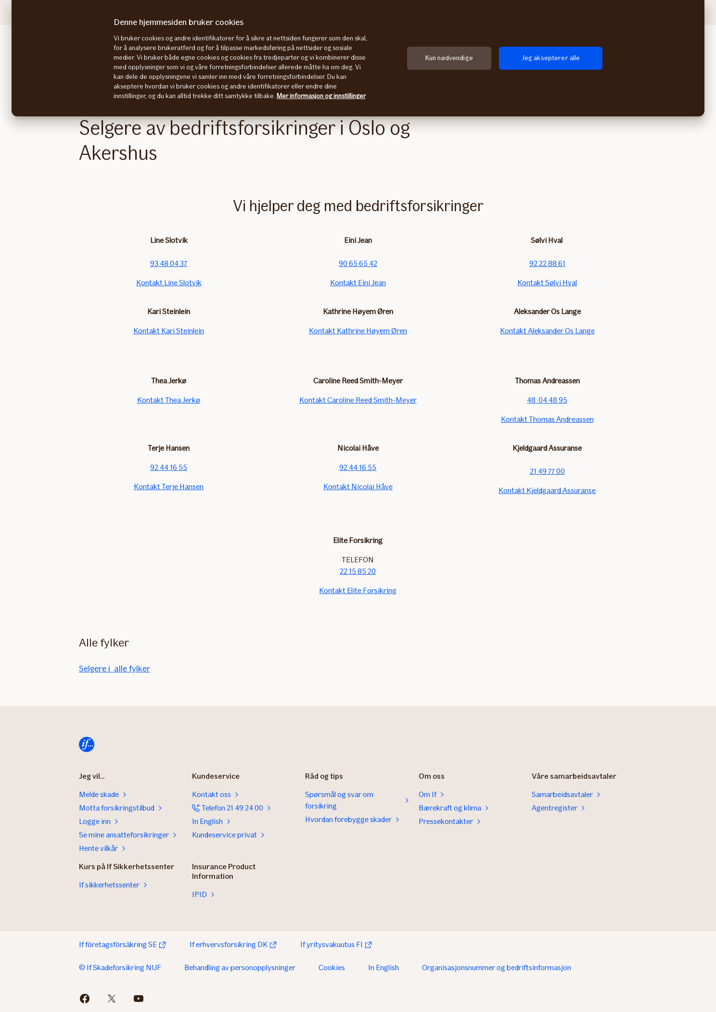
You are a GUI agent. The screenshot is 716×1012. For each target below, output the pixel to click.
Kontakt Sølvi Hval (547, 282)
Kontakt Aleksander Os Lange (547, 330)
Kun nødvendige (449, 58)
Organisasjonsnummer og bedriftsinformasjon (496, 967)
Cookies (332, 967)
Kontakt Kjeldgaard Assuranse (547, 490)
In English (383, 967)
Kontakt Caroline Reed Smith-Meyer (358, 400)
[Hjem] (86, 744)
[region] (358, 58)
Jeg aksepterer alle (551, 58)
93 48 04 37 (168, 263)
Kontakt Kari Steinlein (168, 330)
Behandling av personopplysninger (239, 967)
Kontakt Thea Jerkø (168, 400)
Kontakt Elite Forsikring (357, 590)
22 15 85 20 (358, 571)
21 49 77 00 (547, 471)
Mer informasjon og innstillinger (321, 96)
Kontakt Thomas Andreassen (547, 419)
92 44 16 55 (168, 467)
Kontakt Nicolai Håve (358, 486)
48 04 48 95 (547, 400)
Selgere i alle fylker (114, 668)
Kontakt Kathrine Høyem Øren (358, 330)
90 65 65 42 (358, 263)
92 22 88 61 (547, 263)
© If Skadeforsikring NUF (120, 967)
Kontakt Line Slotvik (169, 282)
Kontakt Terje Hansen (169, 486)
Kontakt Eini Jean (358, 282)
